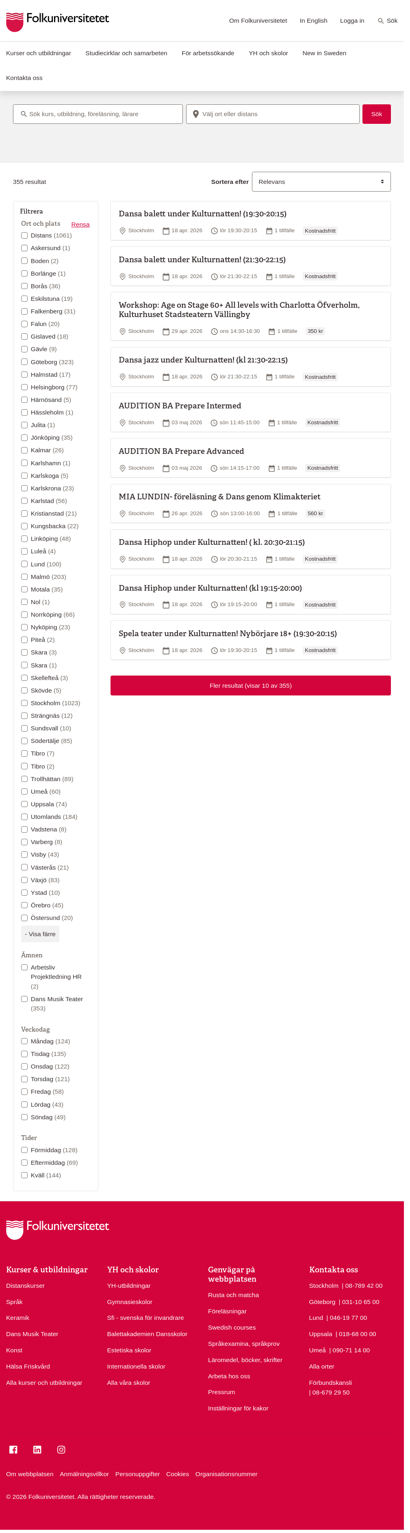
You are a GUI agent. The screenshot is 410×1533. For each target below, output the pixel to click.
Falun (45, 323)
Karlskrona (52, 488)
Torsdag (50, 1078)
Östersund (52, 917)
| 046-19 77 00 (346, 1317)
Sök (387, 21)
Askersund (50, 247)
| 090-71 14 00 (349, 1349)
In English (314, 20)
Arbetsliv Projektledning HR (56, 977)
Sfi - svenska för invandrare (145, 1317)
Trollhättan (52, 778)
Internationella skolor (136, 1366)
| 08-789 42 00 (362, 1285)
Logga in (352, 20)
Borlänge (48, 273)
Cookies (177, 1473)
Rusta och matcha (233, 1294)
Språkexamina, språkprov (244, 1343)
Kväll (46, 1175)
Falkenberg (53, 311)
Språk (14, 1301)
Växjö (45, 880)
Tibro (42, 753)
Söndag (48, 1117)
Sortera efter (230, 181)
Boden (45, 260)
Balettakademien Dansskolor (147, 1333)
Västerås (50, 867)
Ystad (45, 892)
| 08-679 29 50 (329, 1392)
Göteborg (52, 361)
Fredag (47, 1091)
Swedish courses (232, 1327)
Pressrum (221, 1391)
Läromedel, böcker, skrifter (245, 1359)
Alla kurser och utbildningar (44, 1382)
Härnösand (51, 399)
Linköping (51, 538)
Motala (47, 589)
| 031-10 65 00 (359, 1301)
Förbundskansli (330, 1382)
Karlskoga (49, 475)
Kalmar (47, 450)
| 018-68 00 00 (356, 1333)
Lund (46, 564)
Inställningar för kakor (238, 1408)
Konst (14, 1350)
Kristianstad (54, 513)
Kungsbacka (55, 526)
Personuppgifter (137, 1473)
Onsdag (50, 1066)
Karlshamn (51, 463)
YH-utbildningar (129, 1285)
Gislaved (49, 336)
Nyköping (50, 627)
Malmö (48, 576)
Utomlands (54, 816)
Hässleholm (52, 412)
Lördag (47, 1104)
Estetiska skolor (129, 1350)
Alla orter (321, 1366)
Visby (45, 854)
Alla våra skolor (128, 1382)
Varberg (47, 841)
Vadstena (49, 829)
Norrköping (53, 614)
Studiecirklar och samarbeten (126, 53)
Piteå (43, 639)
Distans (51, 235)
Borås (46, 286)
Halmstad (51, 374)
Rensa (81, 224)
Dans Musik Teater (57, 1003)
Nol (40, 601)
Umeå (46, 791)
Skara (44, 652)
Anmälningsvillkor (84, 1473)
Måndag (50, 1041)
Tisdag (48, 1053)
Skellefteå (49, 677)
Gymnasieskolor (129, 1301)
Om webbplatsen (30, 1473)
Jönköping (52, 437)
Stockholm (55, 703)
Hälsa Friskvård (28, 1366)
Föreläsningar (227, 1311)
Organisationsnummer (226, 1473)
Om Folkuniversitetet (258, 20)
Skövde (46, 690)
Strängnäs (52, 715)
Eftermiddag (54, 1162)
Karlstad (49, 500)
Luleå (43, 551)
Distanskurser (25, 1285)
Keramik (17, 1317)
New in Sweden (324, 53)
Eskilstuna (52, 298)
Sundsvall (51, 728)
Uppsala (49, 804)
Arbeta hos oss (229, 1376)
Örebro (47, 905)
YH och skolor (268, 53)
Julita (43, 424)
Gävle (44, 348)
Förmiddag (54, 1150)
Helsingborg (54, 387)
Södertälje (51, 740)
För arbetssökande (208, 53)
